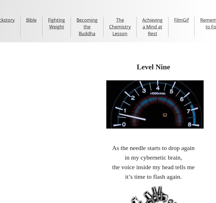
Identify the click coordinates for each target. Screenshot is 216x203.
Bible (31, 20)
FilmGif (181, 20)
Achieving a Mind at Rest (152, 27)
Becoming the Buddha (87, 27)
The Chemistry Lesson (120, 27)
